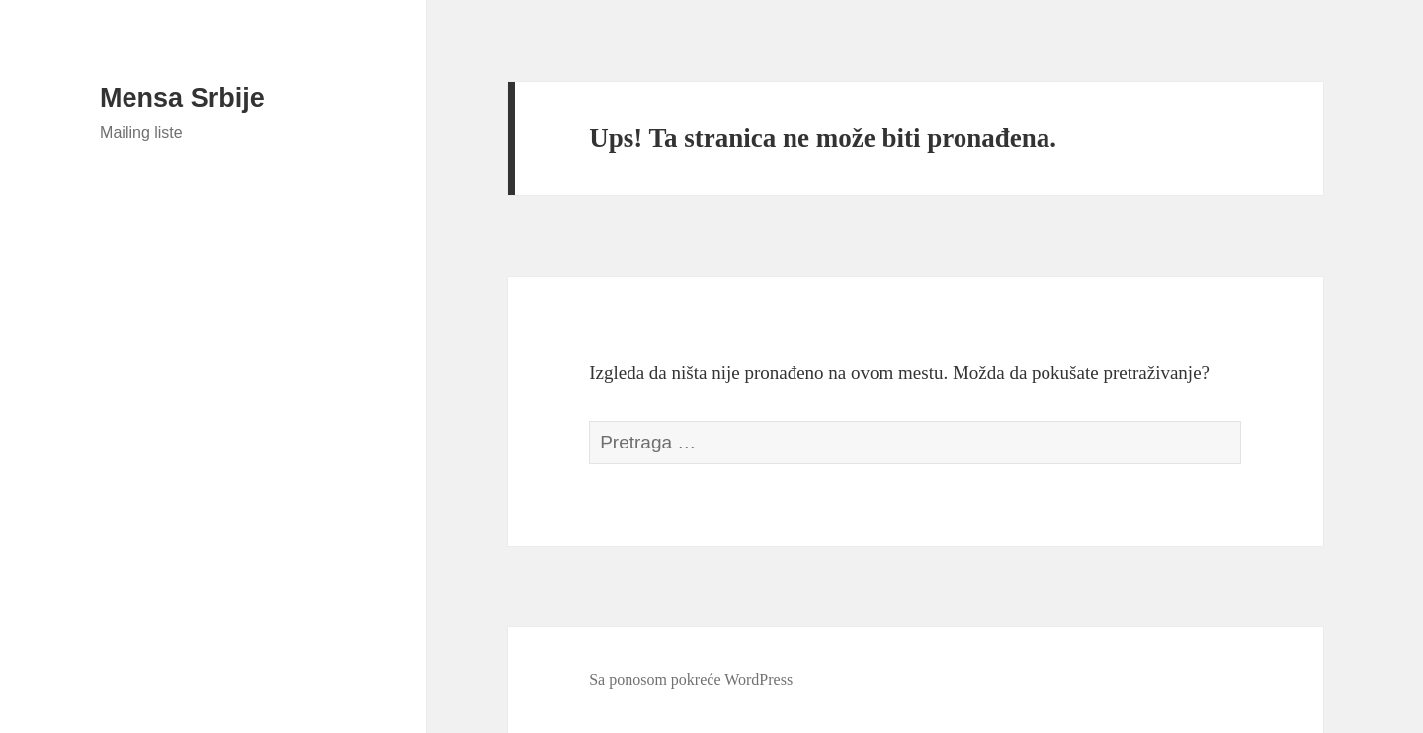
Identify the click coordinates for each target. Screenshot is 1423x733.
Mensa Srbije (182, 98)
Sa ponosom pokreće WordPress (691, 679)
